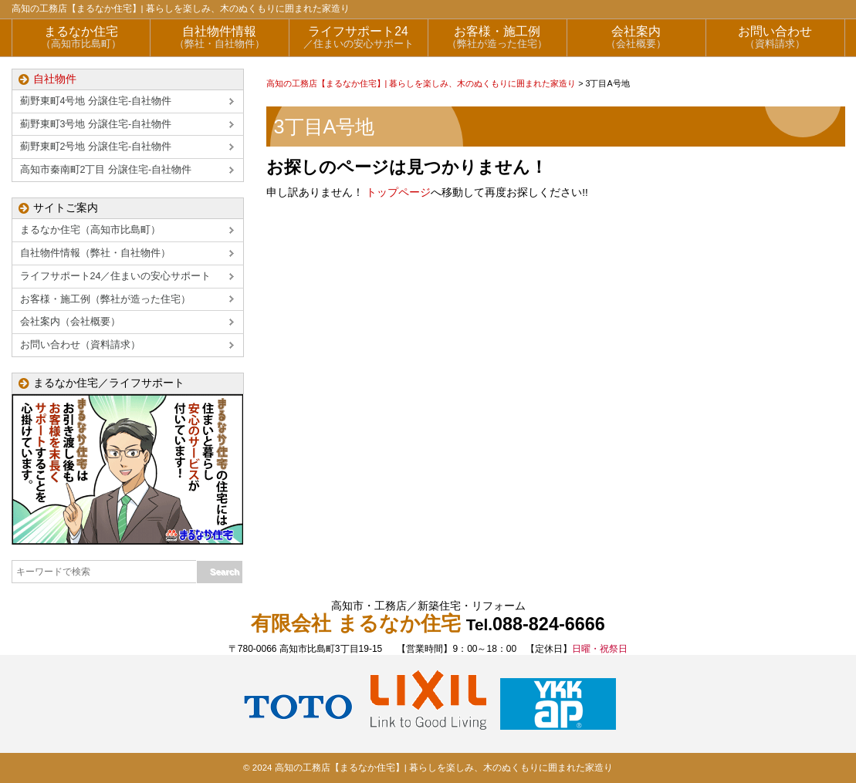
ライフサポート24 (358, 37)
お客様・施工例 (497, 37)
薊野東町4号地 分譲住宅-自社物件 (96, 101)
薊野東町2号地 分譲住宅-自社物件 (96, 146)
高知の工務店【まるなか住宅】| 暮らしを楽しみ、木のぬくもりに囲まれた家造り (181, 8)
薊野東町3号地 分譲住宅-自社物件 (96, 124)
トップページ (398, 192)
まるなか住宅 (81, 37)
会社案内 (636, 37)
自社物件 (54, 79)
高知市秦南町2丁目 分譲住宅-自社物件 (106, 169)
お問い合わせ (775, 37)
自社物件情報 (220, 37)
